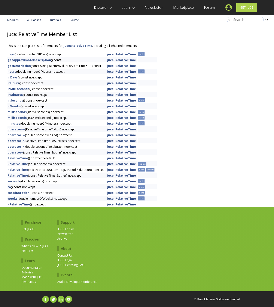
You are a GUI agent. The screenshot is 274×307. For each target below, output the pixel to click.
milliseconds (17, 112)
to (9, 187)
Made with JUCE (32, 277)
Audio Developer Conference (77, 282)
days (11, 54)
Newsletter (154, 7)
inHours (13, 83)
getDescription (19, 66)
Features (27, 251)
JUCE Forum (65, 229)
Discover (101, 7)
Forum (209, 7)
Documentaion (31, 268)
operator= (15, 152)
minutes (13, 123)
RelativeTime (17, 158)
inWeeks (14, 106)
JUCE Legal (64, 260)
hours (11, 71)
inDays (12, 77)
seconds (13, 181)
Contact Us (65, 255)
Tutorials (27, 272)
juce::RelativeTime (78, 46)
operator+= (16, 129)
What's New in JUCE (35, 246)
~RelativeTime (18, 204)
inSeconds (15, 100)
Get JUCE (246, 7)
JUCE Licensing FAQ (71, 265)
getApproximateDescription (29, 60)
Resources (28, 282)
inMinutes (15, 95)
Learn (126, 7)
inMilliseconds (18, 89)
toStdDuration (18, 193)
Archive (62, 238)
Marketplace (183, 7)
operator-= (15, 141)
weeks (12, 198)
